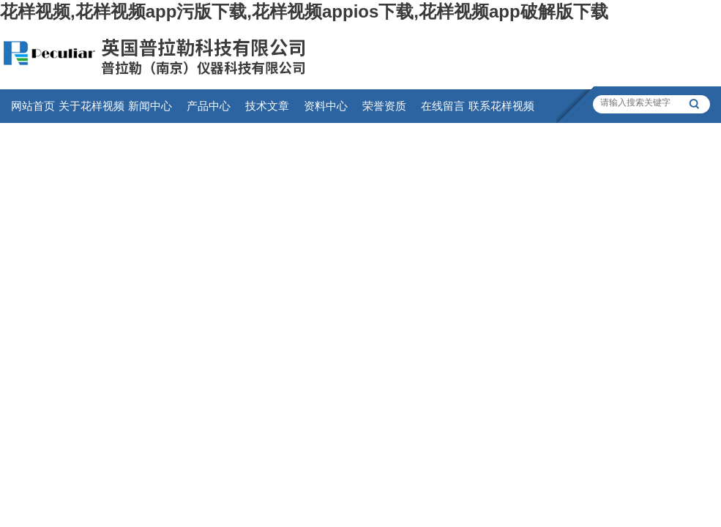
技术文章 (267, 106)
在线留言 (443, 106)
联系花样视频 (501, 106)
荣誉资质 (384, 106)
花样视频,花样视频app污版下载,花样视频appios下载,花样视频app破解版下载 (304, 11)
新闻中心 (150, 106)
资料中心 (326, 106)
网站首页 (33, 106)
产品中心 (209, 106)
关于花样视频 (91, 106)
